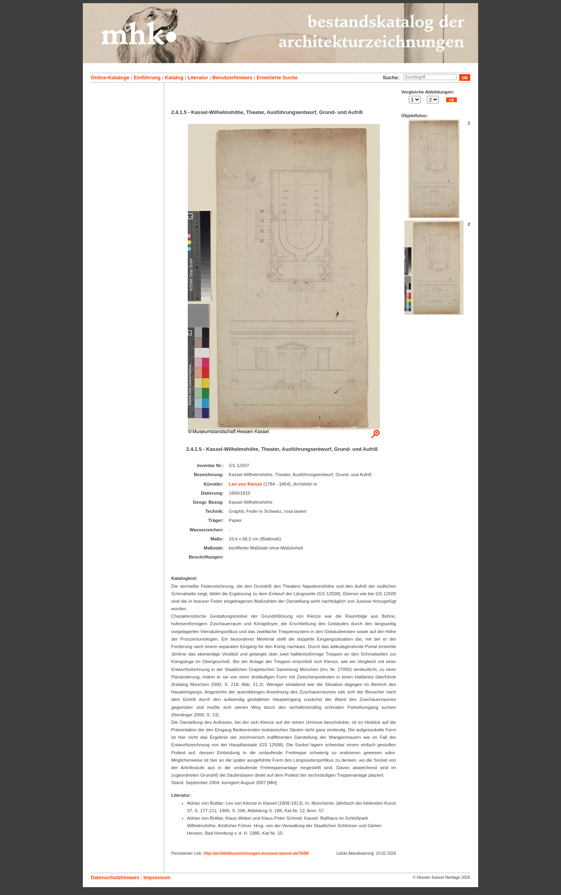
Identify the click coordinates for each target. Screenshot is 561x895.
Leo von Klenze (245, 484)
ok (451, 99)
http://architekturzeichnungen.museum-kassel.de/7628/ (256, 853)
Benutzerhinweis (232, 77)
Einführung (147, 77)
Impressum (156, 877)
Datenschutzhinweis (115, 877)
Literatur (197, 77)
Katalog (174, 77)
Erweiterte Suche (276, 77)
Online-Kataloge (110, 77)
